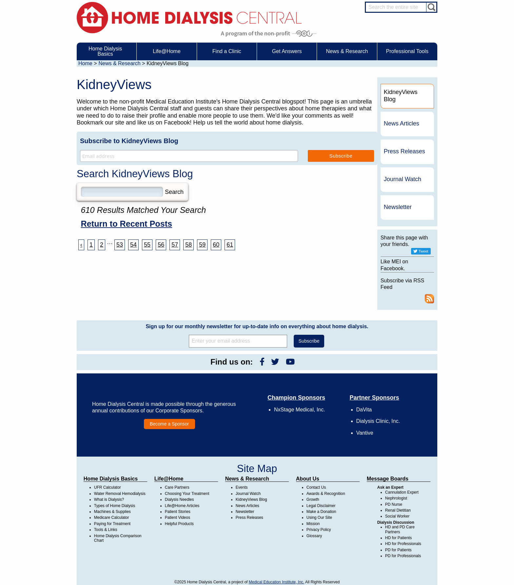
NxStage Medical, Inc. (299, 409)
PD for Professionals (403, 556)
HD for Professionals (403, 543)
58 (188, 244)
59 (202, 244)
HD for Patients (398, 538)
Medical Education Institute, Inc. (276, 582)
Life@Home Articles (182, 505)
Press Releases (404, 151)
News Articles (401, 123)
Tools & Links (105, 529)
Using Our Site (319, 517)
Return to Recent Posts (126, 223)
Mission (313, 523)
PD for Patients (398, 550)
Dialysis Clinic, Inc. (378, 421)
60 (216, 244)
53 (119, 244)
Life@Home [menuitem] (167, 51)
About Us (307, 478)
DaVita (364, 409)
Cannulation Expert (402, 492)
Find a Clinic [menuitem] (226, 51)
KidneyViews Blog (251, 499)
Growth (312, 499)
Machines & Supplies (112, 511)
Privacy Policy (318, 529)
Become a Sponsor (169, 423)
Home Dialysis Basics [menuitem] (105, 51)
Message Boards (387, 478)
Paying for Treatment (112, 523)
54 (133, 244)
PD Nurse (393, 504)
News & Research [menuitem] (347, 51)
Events (242, 487)
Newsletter (398, 207)
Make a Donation (321, 511)
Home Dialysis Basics (111, 478)
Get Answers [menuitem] (287, 51)
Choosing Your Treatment (187, 493)
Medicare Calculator (111, 517)
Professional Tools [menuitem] (407, 51)
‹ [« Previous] (81, 244)
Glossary (314, 536)
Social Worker (397, 516)
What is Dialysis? (109, 499)
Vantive (364, 433)
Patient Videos (177, 517)
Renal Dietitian (398, 510)
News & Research (119, 63)
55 (147, 244)
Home (85, 63)
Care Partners (177, 487)
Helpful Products (179, 523)
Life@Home (169, 478)
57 (174, 244)
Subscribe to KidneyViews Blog (129, 140)
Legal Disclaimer (321, 505)
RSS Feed (429, 298)
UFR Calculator (107, 487)
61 (230, 244)
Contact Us (316, 487)
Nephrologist (396, 498)
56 (161, 244)
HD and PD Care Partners (400, 529)
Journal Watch (402, 179)
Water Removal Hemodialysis (120, 493)
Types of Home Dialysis (114, 505)
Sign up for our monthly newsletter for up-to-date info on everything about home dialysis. (257, 326)
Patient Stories (177, 511)
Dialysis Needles (179, 499)
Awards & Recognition (325, 493)
